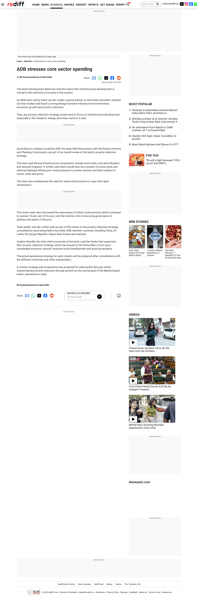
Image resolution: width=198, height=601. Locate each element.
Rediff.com (53, 592)
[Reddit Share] (118, 78)
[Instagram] (186, 4)
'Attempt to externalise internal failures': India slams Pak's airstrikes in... (155, 112)
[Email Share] (93, 78)
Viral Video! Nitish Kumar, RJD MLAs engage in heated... (150, 388)
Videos (118, 584)
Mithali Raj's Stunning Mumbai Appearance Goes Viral (146, 426)
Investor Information (68, 592)
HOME (36, 4)
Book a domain (84, 584)
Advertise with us (86, 592)
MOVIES (69, 4)
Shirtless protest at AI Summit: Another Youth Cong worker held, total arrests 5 (155, 120)
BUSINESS (56, 4)
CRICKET (81, 4)
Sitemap (123, 592)
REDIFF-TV (122, 4)
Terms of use (154, 592)
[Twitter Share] (106, 78)
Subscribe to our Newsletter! (78, 293)
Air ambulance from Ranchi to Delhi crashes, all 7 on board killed (152, 129)
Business (28, 61)
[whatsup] (195, 4)
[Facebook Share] (112, 78)
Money (109, 584)
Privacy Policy (113, 592)
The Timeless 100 (132, 584)
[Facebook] (191, 4)
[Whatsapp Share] (99, 78)
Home (19, 61)
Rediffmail (98, 584)
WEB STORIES (138, 222)
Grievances (167, 592)
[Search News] (157, 4)
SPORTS (93, 4)
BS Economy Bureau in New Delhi (36, 77)
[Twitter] (181, 4)
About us (143, 592)
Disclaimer (100, 592)
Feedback (133, 592)
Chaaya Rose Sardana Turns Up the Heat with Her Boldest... (149, 350)
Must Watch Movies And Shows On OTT (155, 144)
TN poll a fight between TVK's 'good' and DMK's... (163, 162)
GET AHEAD (107, 4)
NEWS (45, 4)
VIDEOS (134, 314)
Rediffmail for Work (66, 584)
